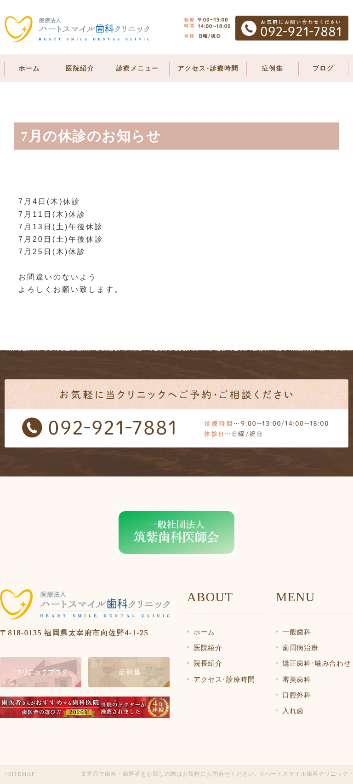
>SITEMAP (20, 774)
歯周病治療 (300, 647)
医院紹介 (208, 647)
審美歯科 (296, 679)
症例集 (273, 68)
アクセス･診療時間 (208, 68)
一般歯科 (296, 632)
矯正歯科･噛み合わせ (316, 663)
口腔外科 (296, 695)
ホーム (29, 68)
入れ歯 (293, 710)
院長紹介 (208, 663)
